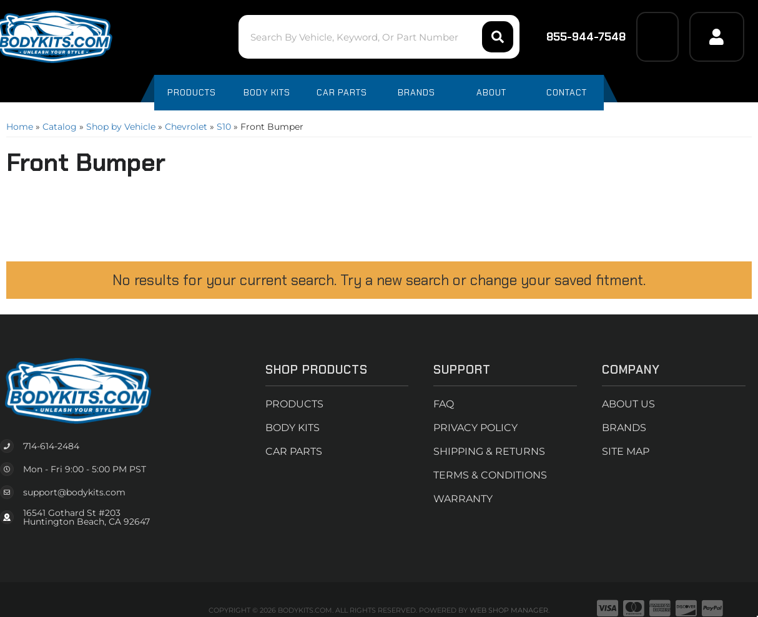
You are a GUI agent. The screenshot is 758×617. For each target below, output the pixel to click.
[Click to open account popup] (716, 37)
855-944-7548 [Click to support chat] (578, 37)
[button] (379, 37)
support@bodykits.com (74, 492)
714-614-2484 (51, 446)
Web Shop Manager (509, 610)
